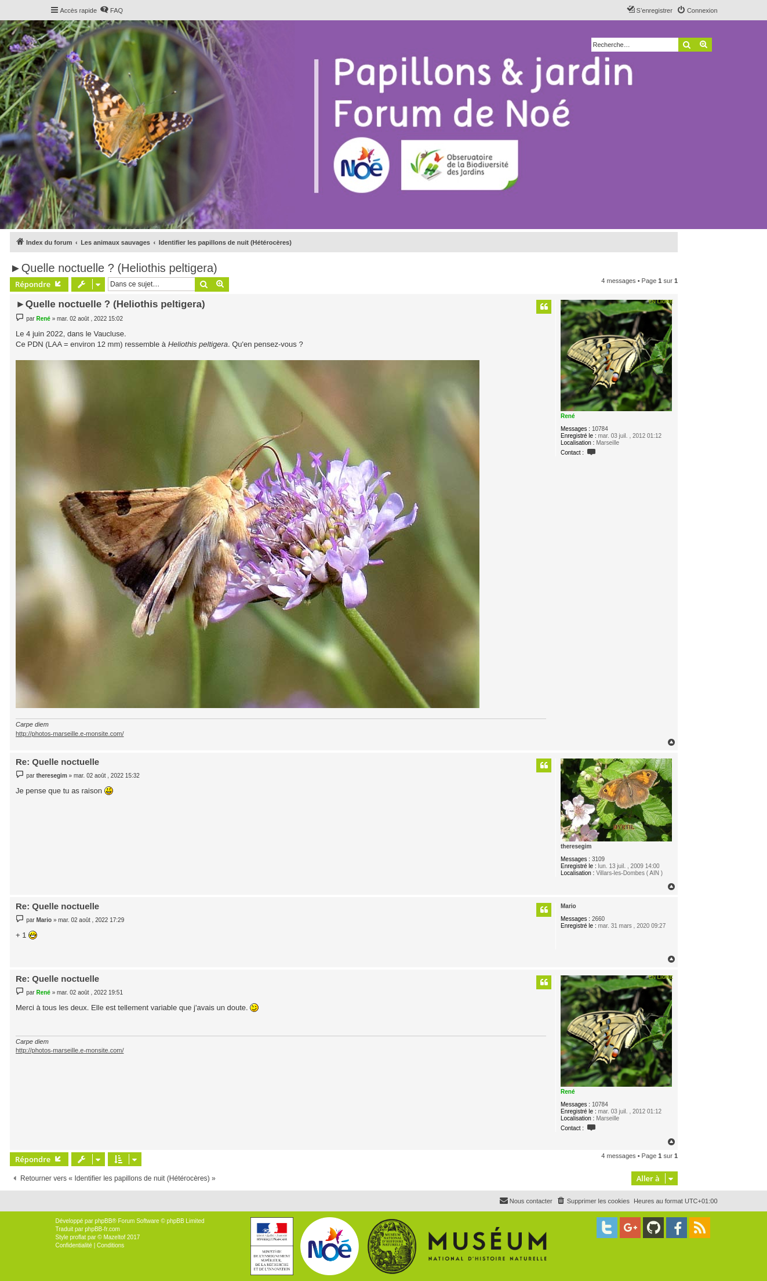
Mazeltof (114, 1237)
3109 (598, 859)
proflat (78, 1237)
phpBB (103, 1221)
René (568, 416)
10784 (600, 429)
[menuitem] (111, 10)
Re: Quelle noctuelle (57, 762)
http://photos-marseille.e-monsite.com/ (69, 733)
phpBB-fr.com (102, 1229)
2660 (598, 919)
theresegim (576, 846)
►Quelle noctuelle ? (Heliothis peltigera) (113, 268)
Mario (568, 906)
